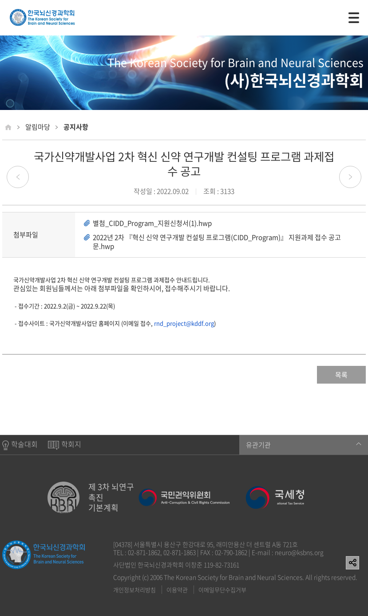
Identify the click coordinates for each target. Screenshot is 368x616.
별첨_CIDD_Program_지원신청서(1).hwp (152, 223)
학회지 (64, 444)
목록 (341, 375)
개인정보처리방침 (134, 589)
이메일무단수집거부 (222, 589)
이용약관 (177, 589)
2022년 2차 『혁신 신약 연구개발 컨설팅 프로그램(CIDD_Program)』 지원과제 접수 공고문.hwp (217, 241)
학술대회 (20, 444)
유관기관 (303, 445)
